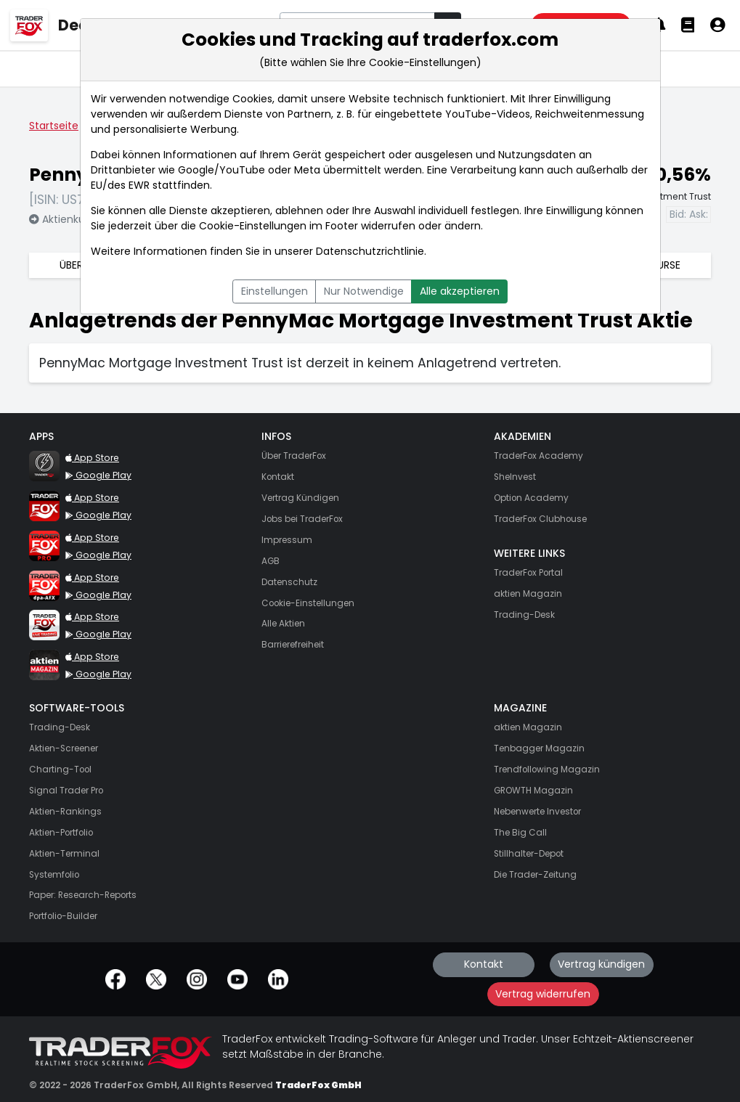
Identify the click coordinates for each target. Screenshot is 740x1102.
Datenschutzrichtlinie (370, 251)
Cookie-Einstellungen (252, 226)
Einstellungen (274, 291)
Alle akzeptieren (460, 291)
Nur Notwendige (364, 291)
